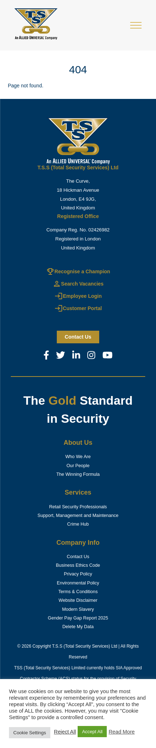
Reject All (65, 732)
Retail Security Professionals (78, 506)
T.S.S (57, 646)
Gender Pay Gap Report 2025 (78, 618)
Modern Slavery (78, 609)
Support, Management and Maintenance (77, 515)
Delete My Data (77, 626)
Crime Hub (78, 524)
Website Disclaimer (78, 600)
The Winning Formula (78, 474)
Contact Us (78, 556)
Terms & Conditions (77, 591)
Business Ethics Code (78, 565)
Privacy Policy (78, 574)
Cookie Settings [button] (29, 732)
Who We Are (78, 456)
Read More (122, 732)
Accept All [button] (92, 731)
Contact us (78, 337)
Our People (78, 465)
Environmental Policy (78, 583)
